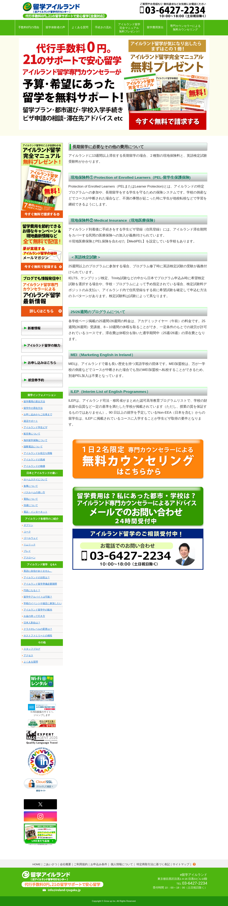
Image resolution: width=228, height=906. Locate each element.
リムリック (30, 544)
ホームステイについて (35, 479)
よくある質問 (31, 661)
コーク (27, 531)
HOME (36, 864)
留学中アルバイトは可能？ (38, 596)
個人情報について (122, 864)
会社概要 (65, 864)
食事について (31, 486)
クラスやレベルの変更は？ (38, 629)
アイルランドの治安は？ (37, 577)
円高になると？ (32, 590)
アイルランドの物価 (34, 466)
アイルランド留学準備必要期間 (40, 583)
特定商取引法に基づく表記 (153, 864)
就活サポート (31, 421)
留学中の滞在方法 (33, 408)
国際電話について (33, 446)
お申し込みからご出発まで (38, 414)
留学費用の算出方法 (34, 401)
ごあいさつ (50, 864)
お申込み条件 (98, 864)
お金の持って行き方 (34, 616)
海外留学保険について (35, 440)
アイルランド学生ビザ (35, 427)
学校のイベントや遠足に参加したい (43, 603)
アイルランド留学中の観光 (38, 609)
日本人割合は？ (32, 622)
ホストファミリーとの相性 (38, 635)
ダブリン (28, 525)
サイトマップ (181, 864)
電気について (31, 499)
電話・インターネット (35, 511)
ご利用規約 (81, 864)
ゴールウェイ (31, 538)
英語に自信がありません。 (38, 571)
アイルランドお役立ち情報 (38, 453)
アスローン (30, 557)
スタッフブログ (32, 648)
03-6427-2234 (194, 883)
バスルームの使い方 (34, 492)
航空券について (32, 433)
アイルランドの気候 (34, 459)
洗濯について (31, 505)
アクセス (28, 655)
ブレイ (27, 551)
